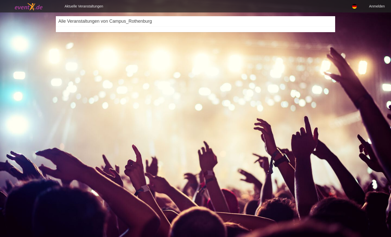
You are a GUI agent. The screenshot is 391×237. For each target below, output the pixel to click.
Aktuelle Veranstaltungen (84, 6)
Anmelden (377, 6)
